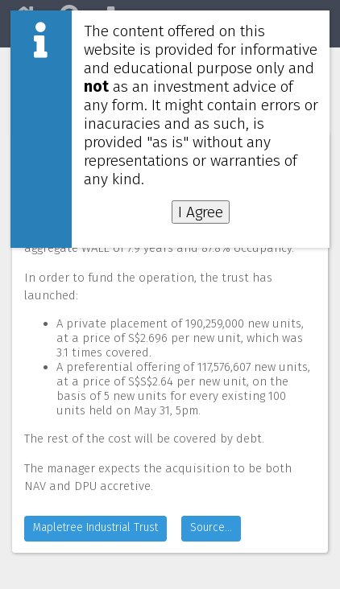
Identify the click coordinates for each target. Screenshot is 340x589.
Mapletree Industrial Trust (95, 527)
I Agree (200, 212)
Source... (211, 527)
